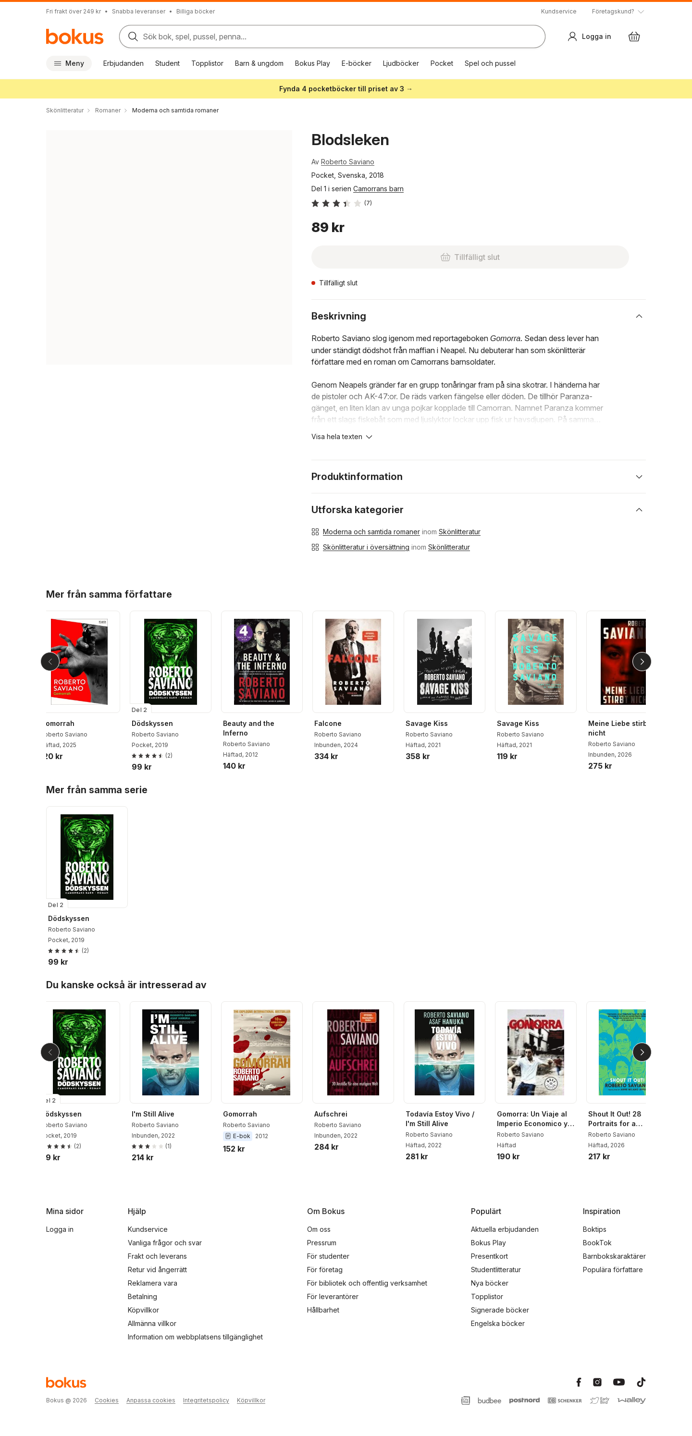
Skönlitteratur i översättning (366, 547)
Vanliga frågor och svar (165, 1243)
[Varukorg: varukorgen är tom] (634, 36)
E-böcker (356, 63)
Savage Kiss (434, 723)
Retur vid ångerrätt (157, 1269)
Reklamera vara (152, 1283)
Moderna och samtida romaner (371, 532)
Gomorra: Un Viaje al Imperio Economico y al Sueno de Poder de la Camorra (541, 1119)
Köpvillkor (143, 1310)
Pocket (442, 63)
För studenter (328, 1256)
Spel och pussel (490, 63)
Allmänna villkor (152, 1323)
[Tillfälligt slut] (372, 257)
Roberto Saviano (347, 162)
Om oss (319, 1229)
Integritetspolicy (206, 1400)
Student (167, 63)
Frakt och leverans (157, 1256)
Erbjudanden (123, 63)
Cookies (107, 1400)
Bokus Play (312, 63)
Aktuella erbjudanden (505, 1229)
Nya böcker (489, 1283)
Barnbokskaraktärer (614, 1256)
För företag (325, 1269)
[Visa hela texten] (342, 436)
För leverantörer (332, 1296)
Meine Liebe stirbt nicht (626, 728)
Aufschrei (338, 1114)
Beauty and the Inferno (256, 728)
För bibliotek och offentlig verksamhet (367, 1283)
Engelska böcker (498, 1323)
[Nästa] (642, 661)
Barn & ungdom (259, 63)
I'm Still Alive (160, 1114)
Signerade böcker (500, 1310)
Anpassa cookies (150, 1400)
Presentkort (489, 1256)
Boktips (594, 1229)
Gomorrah (65, 723)
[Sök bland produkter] (332, 36)
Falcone (335, 723)
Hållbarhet (323, 1310)
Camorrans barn (378, 188)
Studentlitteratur (496, 1269)
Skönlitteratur (460, 532)
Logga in (60, 1229)
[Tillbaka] (50, 661)
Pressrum (321, 1243)
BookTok (597, 1243)
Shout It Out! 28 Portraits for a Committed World (625, 1119)
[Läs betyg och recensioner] (341, 203)
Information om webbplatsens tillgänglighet (195, 1337)
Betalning (142, 1296)
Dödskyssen (160, 723)
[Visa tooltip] (619, 11)
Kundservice (559, 11)
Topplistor (207, 63)
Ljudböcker (401, 63)
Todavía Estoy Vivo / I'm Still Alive (447, 1119)
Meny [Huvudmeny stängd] (69, 63)
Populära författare (613, 1269)
